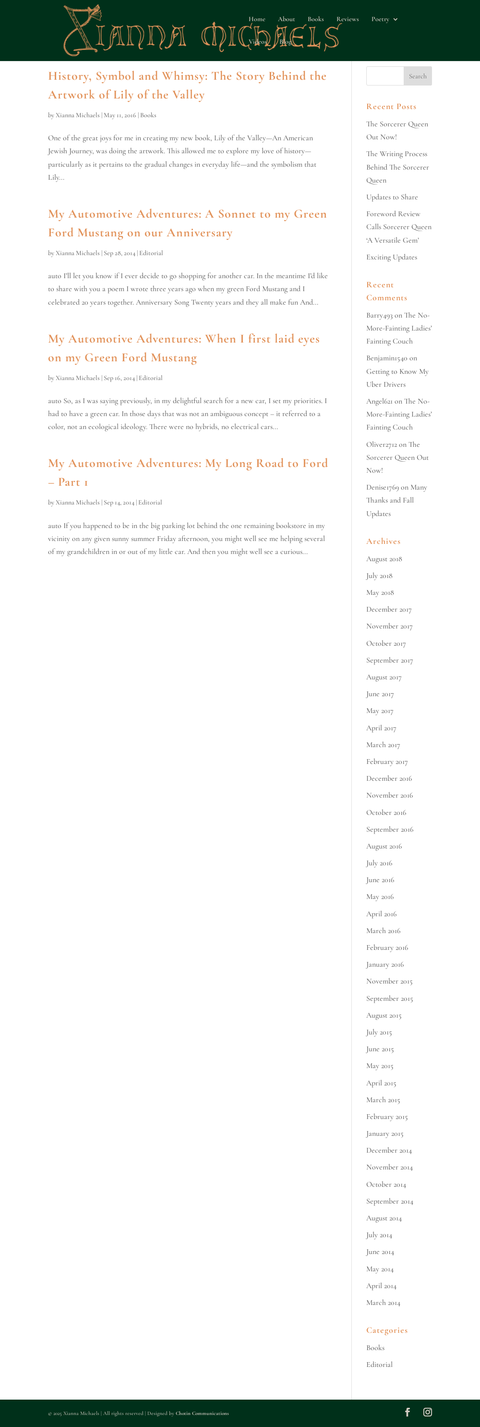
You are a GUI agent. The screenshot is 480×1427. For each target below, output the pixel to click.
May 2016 (380, 896)
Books (316, 19)
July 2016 (379, 863)
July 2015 (379, 1032)
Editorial (151, 253)
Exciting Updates (391, 257)
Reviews (347, 19)
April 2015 (381, 1083)
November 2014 (389, 1167)
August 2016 (384, 846)
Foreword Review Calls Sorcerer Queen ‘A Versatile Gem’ (399, 227)
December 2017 (389, 609)
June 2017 (380, 694)
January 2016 (385, 964)
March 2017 (383, 745)
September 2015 (389, 998)
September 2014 (389, 1201)
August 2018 (384, 559)
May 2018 (380, 592)
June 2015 (380, 1049)
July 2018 (379, 575)
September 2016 (389, 829)
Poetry (380, 19)
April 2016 (381, 914)
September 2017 (389, 660)
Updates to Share (392, 197)
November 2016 (389, 795)
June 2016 (380, 880)
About (286, 19)
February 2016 (387, 947)
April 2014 (381, 1286)
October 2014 (386, 1184)
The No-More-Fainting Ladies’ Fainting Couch (399, 328)
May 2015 (380, 1065)
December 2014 (389, 1150)
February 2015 (387, 1116)
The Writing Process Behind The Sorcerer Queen (397, 167)
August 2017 (384, 677)
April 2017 (381, 728)
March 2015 (383, 1100)
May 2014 (380, 1269)
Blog (285, 42)
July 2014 (379, 1235)
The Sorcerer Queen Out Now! (397, 457)
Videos (258, 42)
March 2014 (383, 1302)
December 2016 (389, 778)
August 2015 (384, 1015)
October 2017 (386, 643)
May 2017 (380, 710)
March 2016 (383, 930)
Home (257, 19)
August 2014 (384, 1218)
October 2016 (386, 812)
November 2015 (389, 981)
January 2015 (385, 1133)
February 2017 (387, 761)
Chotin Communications (202, 1413)
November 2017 (389, 626)
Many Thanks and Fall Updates (396, 500)
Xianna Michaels (78, 115)
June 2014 (380, 1251)
